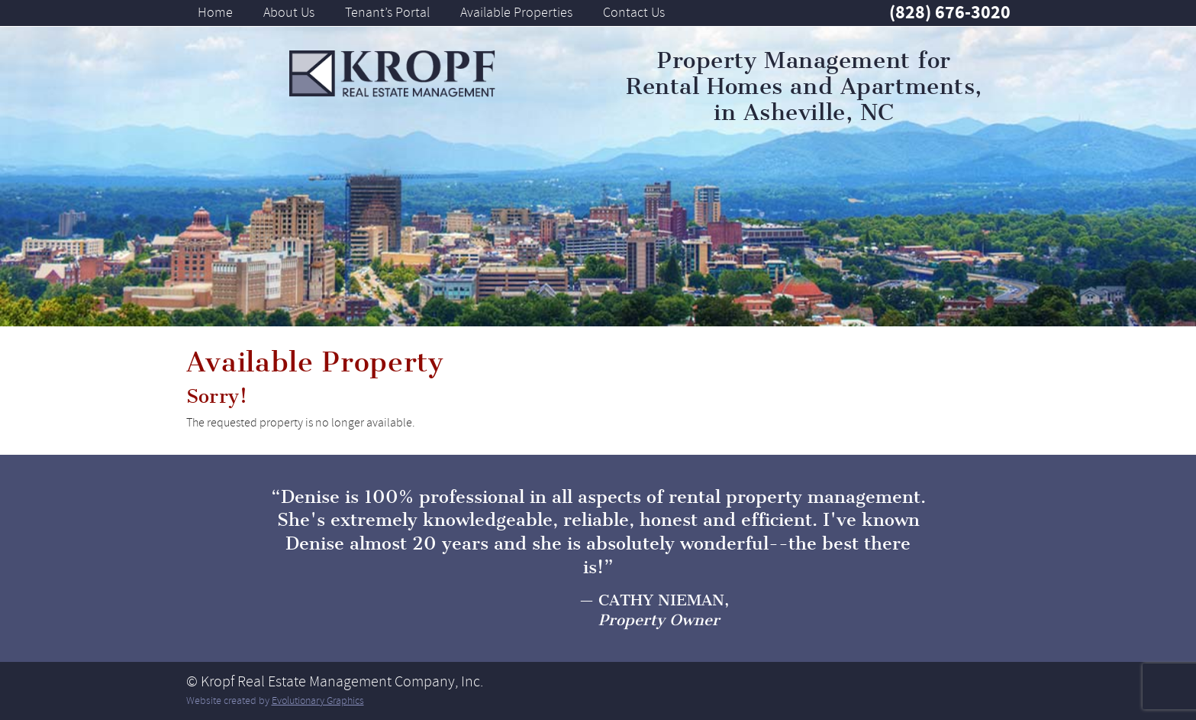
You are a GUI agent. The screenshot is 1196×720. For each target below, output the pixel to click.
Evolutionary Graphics (318, 700)
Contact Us (634, 12)
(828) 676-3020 (950, 12)
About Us (288, 12)
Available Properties (516, 12)
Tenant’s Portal (387, 12)
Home (215, 12)
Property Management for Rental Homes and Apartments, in (804, 86)
